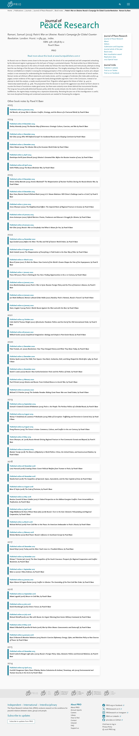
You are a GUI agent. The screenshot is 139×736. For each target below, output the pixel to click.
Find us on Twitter (110, 70)
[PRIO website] (30, 695)
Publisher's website (111, 68)
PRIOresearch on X (111, 709)
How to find (75, 718)
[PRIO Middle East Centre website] (76, 695)
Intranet (74, 723)
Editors (106, 44)
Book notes (59, 11)
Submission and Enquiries (113, 47)
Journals (28, 11)
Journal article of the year (113, 49)
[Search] (120, 4)
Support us (75, 728)
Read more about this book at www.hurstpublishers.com (53, 56)
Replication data (110, 57)
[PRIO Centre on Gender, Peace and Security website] (60, 695)
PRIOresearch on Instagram (114, 712)
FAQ (72, 726)
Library (73, 715)
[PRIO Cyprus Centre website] (45, 695)
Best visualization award (113, 54)
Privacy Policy (107, 727)
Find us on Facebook (111, 73)
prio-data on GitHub (111, 720)
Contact (73, 720)
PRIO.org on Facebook (112, 705)
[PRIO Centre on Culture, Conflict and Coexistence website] (93, 695)
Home (10, 11)
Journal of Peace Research (43, 11)
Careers (73, 713)
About (106, 41)
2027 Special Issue (111, 59)
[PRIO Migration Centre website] (109, 695)
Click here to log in (109, 724)
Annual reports (76, 710)
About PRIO (75, 707)
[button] (128, 4)
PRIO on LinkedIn (110, 716)
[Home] (14, 4)
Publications (18, 11)
